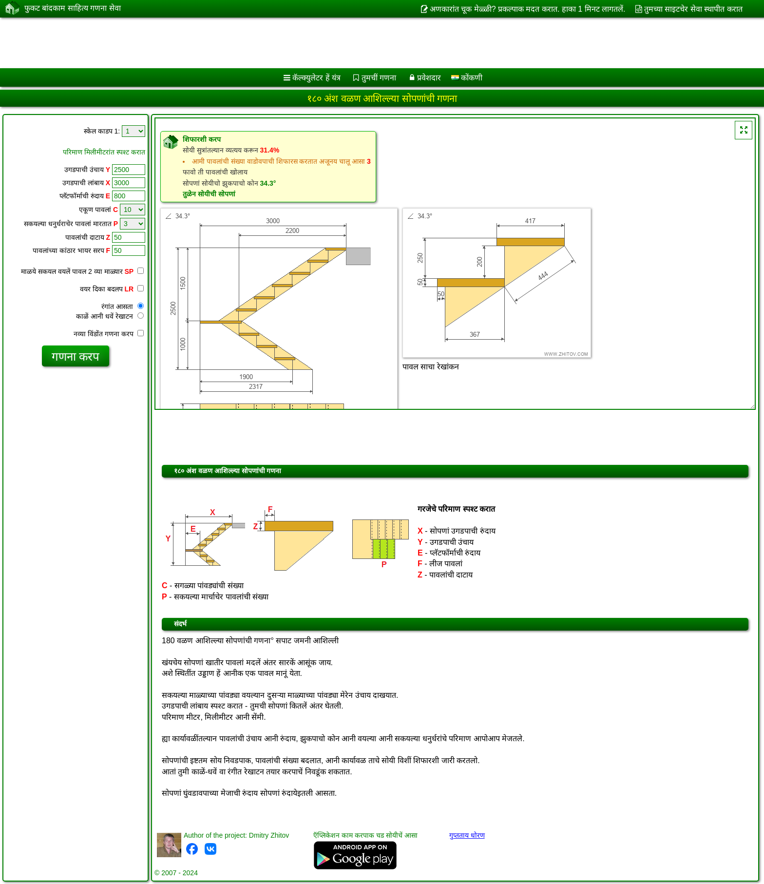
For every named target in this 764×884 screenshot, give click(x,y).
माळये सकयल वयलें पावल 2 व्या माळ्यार (82, 271)
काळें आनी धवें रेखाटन (110, 316)
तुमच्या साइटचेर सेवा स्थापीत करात (693, 9)
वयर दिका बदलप (112, 289)
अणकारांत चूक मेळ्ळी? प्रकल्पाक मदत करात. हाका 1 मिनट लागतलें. (528, 9)
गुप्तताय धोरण (467, 835)
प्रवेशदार (429, 78)
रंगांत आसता (122, 306)
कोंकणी (466, 78)
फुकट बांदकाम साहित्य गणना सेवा (72, 8)
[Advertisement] (295, 43)
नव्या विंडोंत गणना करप (109, 334)
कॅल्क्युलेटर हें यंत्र (316, 78)
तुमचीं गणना (379, 78)
